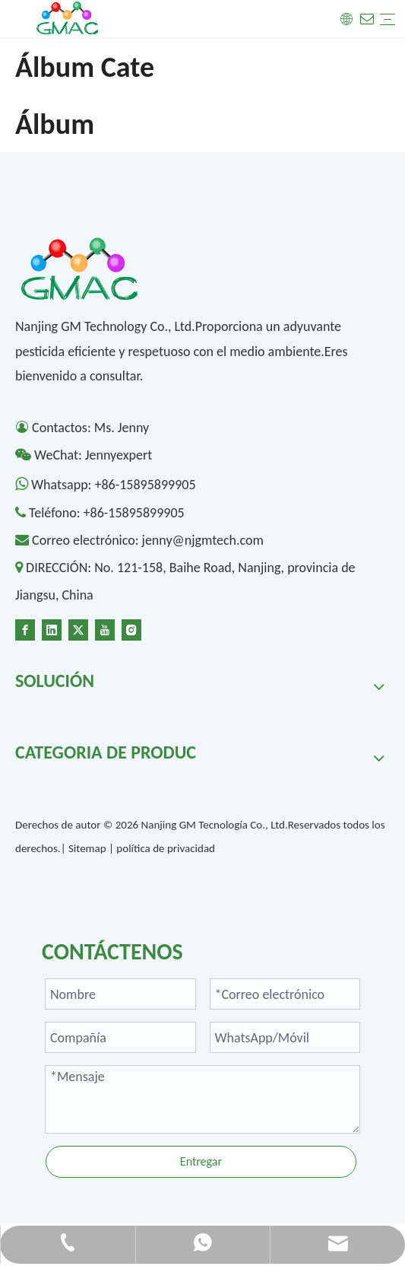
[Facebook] (25, 628)
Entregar (201, 1161)
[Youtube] (105, 628)
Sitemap (87, 848)
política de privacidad (165, 848)
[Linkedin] (52, 628)
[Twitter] (78, 628)
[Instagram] (131, 628)
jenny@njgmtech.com (203, 540)
